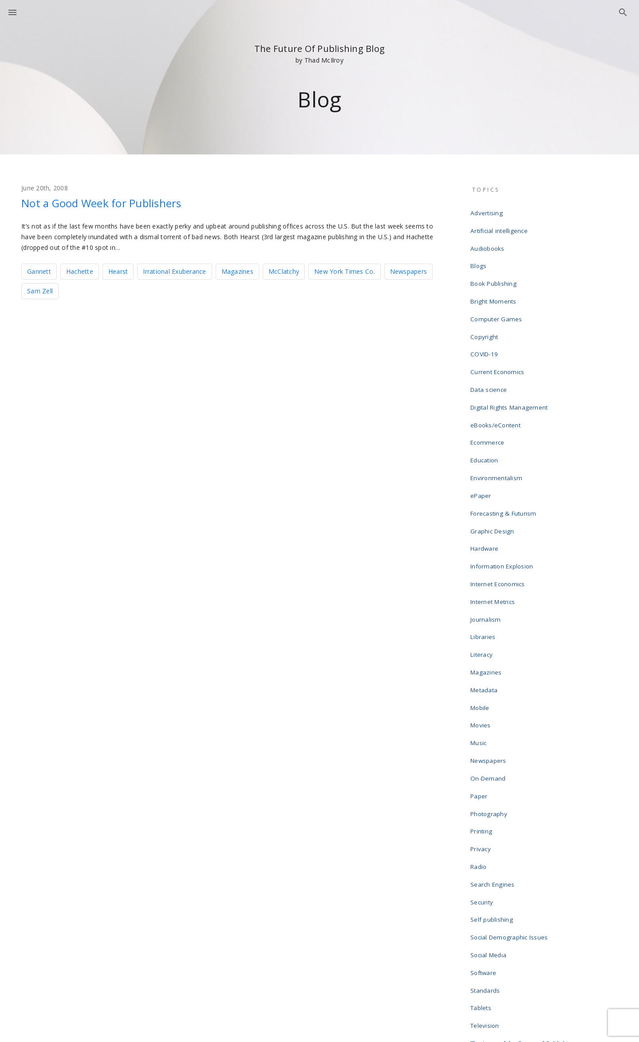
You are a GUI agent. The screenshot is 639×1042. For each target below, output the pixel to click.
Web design (488, 921)
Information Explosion (502, 495)
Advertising (488, 211)
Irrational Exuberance (174, 270)
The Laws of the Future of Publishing (523, 879)
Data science (490, 353)
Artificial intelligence (500, 225)
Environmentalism (497, 424)
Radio (480, 737)
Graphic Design (493, 467)
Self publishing (493, 779)
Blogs (479, 254)
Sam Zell (40, 290)
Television (486, 864)
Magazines (237, 270)
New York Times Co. (344, 270)
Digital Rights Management (509, 367)
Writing (482, 950)
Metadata (485, 595)
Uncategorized (492, 893)
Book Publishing (494, 268)
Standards (486, 836)
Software (485, 822)
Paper (480, 680)
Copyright (485, 311)
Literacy (483, 566)
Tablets (482, 850)
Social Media (490, 808)
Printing (482, 708)
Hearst (118, 270)
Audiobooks (489, 240)
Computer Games (496, 296)
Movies (482, 623)
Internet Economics (498, 509)
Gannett (39, 270)
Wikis (479, 935)
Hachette (79, 270)
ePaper (482, 438)
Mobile (481, 609)
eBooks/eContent (496, 382)
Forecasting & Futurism (504, 453)
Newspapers (408, 270)
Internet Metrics (494, 524)
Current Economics (498, 339)
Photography (490, 694)
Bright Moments (494, 282)
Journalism (487, 538)
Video (480, 907)
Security (483, 765)
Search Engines (494, 751)
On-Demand (489, 666)
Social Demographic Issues (509, 793)
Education (486, 410)
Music (480, 637)
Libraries (484, 552)
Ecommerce (488, 396)
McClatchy (283, 270)
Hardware (486, 481)
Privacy (482, 722)
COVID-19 (485, 325)
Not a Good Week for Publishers (116, 202)
